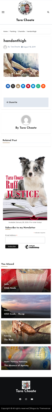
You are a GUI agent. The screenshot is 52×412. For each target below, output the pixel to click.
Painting (7, 336)
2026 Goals (10, 288)
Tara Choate (25, 20)
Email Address (11, 235)
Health (7, 362)
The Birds (9, 340)
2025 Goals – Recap (14, 314)
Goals (6, 284)
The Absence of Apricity (16, 366)
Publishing (23, 362)
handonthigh (15, 41)
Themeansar (44, 408)
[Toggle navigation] (3, 12)
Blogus (33, 408)
